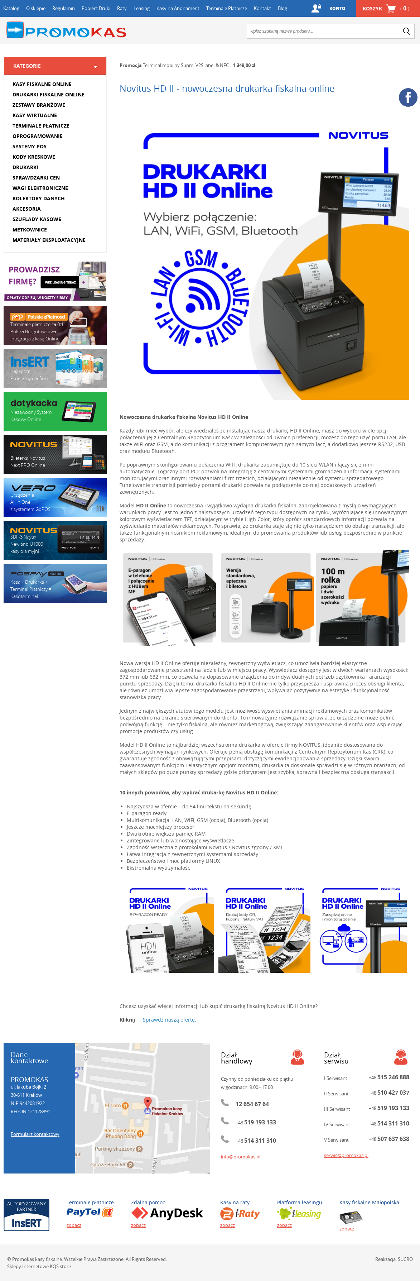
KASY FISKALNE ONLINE (42, 84)
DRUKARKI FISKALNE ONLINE (49, 94)
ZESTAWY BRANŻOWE (39, 104)
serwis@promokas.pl (346, 1155)
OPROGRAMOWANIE (38, 136)
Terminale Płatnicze (226, 8)
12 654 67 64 (252, 1104)
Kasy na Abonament (177, 8)
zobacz (74, 1225)
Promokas (66, 29)
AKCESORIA (27, 208)
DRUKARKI (25, 167)
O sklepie (35, 8)
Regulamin (63, 8)
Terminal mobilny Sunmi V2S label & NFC (186, 65)
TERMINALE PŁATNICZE (41, 125)
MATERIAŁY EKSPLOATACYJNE (49, 239)
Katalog (11, 8)
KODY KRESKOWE (34, 156)
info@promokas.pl (240, 1156)
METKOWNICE (30, 229)
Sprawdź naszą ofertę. (169, 1019)
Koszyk (386, 8)
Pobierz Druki (96, 8)
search (407, 31)
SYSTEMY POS (30, 146)
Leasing (142, 8)
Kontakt (262, 8)
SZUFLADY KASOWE (37, 219)
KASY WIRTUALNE (35, 115)
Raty (122, 8)
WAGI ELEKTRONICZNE (40, 188)
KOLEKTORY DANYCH (39, 198)
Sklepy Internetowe (28, 1266)
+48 (256, 1122)
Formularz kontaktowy (35, 1134)
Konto (337, 8)
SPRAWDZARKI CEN (36, 177)
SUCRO (405, 1259)
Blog (282, 8)
